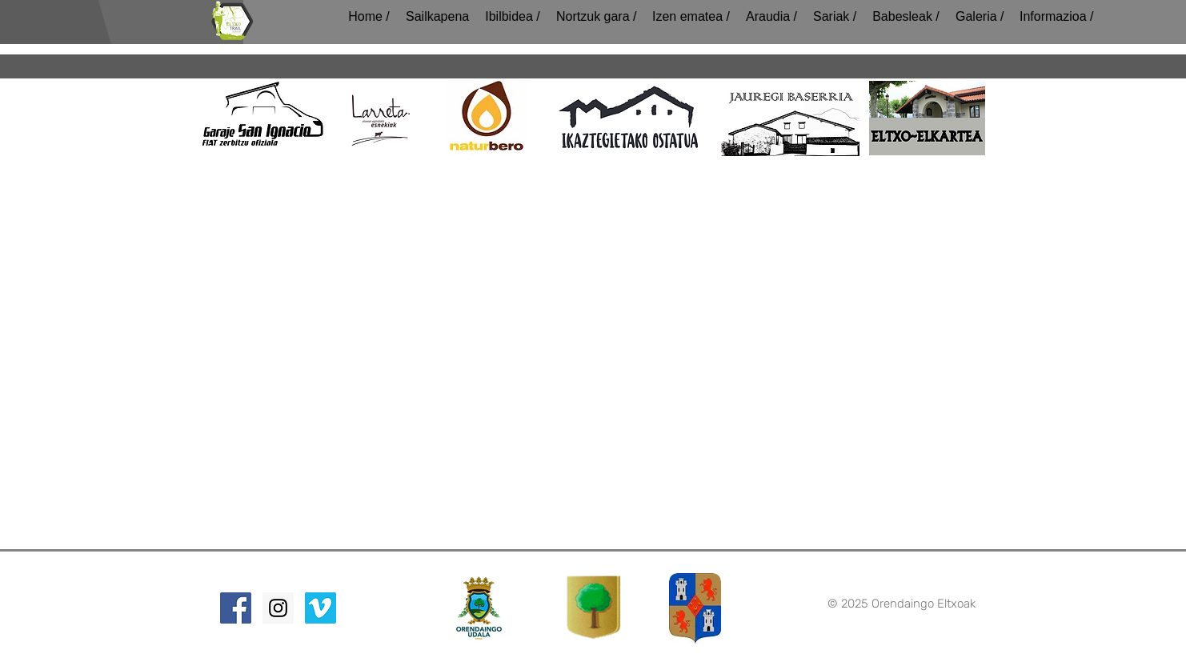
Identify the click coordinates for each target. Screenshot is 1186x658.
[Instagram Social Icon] (278, 608)
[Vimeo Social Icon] (320, 608)
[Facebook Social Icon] (235, 608)
